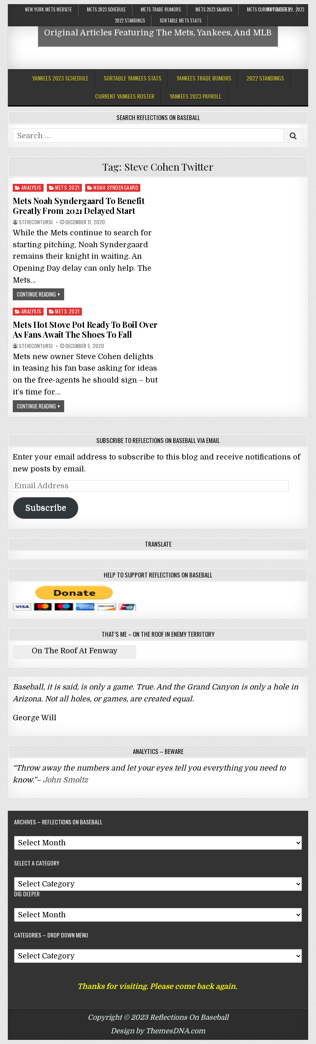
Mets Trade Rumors (161, 9)
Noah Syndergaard (115, 187)
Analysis (31, 187)
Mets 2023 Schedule (106, 9)
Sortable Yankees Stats (132, 78)
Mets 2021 (67, 187)
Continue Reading (36, 294)
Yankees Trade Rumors (204, 78)
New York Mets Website (48, 9)
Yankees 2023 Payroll (195, 96)
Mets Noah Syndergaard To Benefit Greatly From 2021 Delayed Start (78, 205)
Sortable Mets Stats (180, 20)
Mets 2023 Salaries (213, 9)
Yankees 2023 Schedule (60, 78)
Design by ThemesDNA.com (158, 1031)
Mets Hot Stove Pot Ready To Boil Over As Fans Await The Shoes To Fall (85, 329)
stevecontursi (36, 222)
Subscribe (45, 508)
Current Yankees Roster (124, 96)
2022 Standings (130, 20)
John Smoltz (65, 780)
